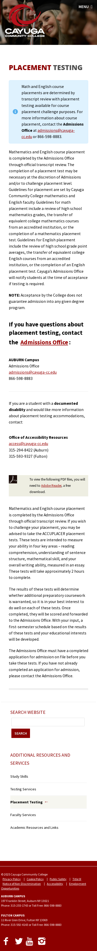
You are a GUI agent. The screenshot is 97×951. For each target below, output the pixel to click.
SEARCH (20, 733)
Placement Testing (26, 802)
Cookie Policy (35, 879)
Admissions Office (44, 342)
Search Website (28, 712)
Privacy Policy (12, 879)
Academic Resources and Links (34, 827)
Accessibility (55, 884)
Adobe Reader (51, 485)
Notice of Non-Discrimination (22, 884)
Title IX (76, 879)
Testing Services (23, 789)
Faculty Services (23, 814)
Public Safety (58, 879)
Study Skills (19, 776)
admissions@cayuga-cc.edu (33, 372)
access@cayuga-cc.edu (28, 443)
